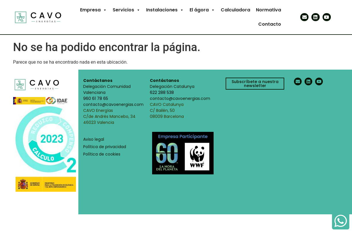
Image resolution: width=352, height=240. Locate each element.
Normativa (268, 10)
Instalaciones (165, 10)
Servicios (126, 10)
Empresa (93, 10)
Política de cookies (101, 154)
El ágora (202, 10)
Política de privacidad (104, 147)
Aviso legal (93, 139)
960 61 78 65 (95, 98)
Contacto (269, 24)
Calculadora (235, 10)
